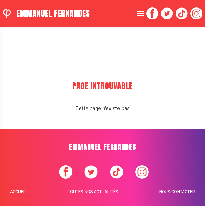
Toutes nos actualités (93, 191)
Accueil (18, 191)
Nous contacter (177, 191)
